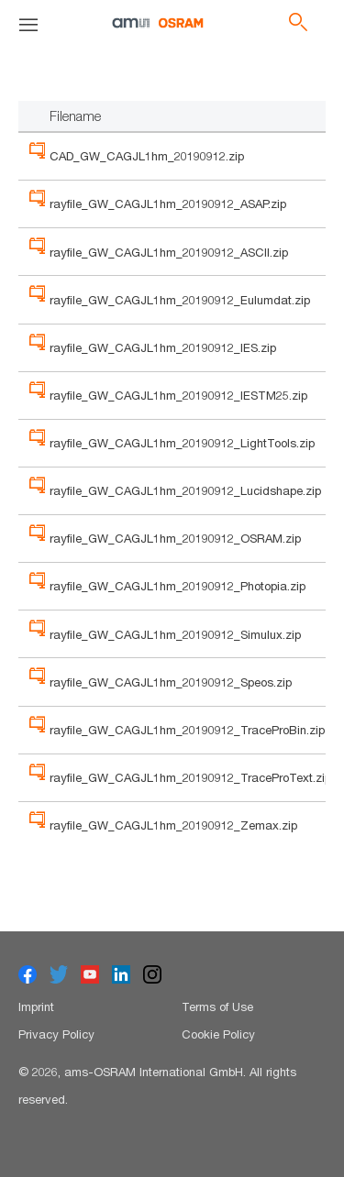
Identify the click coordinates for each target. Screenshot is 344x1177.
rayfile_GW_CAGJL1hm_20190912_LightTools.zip (182, 442)
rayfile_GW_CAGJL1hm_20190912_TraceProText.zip (190, 777)
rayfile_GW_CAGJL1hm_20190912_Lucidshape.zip (185, 490)
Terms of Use (217, 1006)
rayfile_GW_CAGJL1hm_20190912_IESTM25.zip (178, 395)
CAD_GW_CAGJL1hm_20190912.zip (147, 155)
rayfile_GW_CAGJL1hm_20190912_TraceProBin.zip (187, 729)
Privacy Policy (56, 1034)
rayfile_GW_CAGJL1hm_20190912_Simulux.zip (175, 634)
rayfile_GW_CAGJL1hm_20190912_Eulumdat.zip (180, 299)
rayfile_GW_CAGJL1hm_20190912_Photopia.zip (177, 585)
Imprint (36, 1006)
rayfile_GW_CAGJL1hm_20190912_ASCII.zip (169, 252)
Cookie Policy (218, 1034)
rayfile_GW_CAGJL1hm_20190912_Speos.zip (171, 682)
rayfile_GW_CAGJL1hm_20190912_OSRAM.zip (175, 538)
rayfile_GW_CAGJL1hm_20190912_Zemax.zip (173, 825)
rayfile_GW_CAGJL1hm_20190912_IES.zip (163, 347)
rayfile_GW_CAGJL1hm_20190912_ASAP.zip (168, 203)
